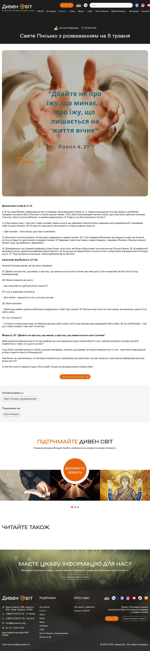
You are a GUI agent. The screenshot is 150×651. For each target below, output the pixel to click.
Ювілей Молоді (119, 11)
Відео (42, 622)
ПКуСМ (40, 11)
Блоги (72, 11)
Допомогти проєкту (75, 470)
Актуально (51, 11)
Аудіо (42, 618)
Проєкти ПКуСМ (81, 611)
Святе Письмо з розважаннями (20, 399)
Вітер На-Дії (45, 637)
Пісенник (44, 626)
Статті (63, 11)
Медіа (81, 11)
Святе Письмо (101, 11)
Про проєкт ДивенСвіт (84, 607)
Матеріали (134, 11)
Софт (90, 11)
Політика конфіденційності (16, 644)
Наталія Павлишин (69, 28)
